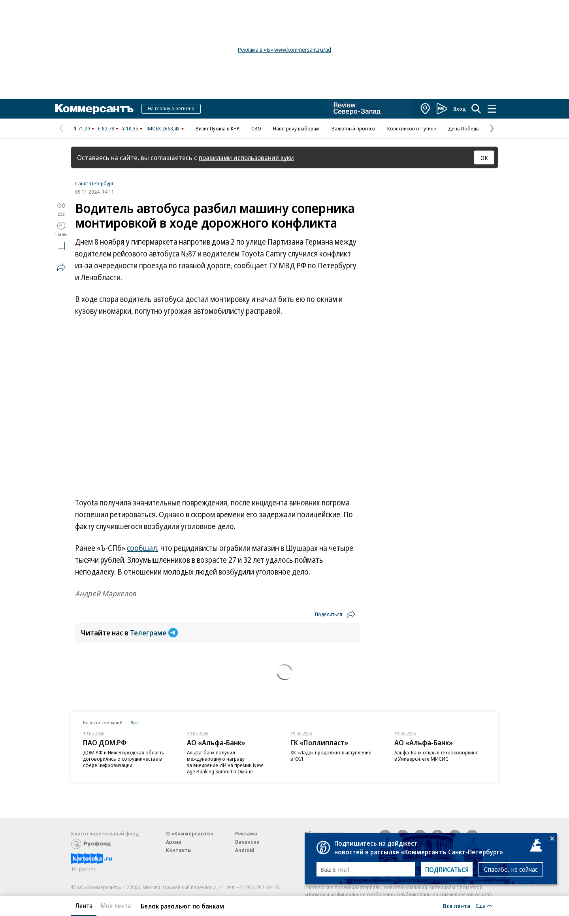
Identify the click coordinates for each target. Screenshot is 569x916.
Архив (173, 841)
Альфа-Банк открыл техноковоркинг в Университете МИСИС (436, 755)
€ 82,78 (106, 128)
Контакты (179, 850)
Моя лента (115, 905)
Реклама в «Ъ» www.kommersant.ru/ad (284, 49)
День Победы (464, 128)
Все (134, 723)
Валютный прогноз (353, 128)
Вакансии (247, 841)
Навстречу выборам (296, 128)
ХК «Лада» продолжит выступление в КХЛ (330, 755)
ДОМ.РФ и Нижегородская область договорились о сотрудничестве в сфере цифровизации (123, 759)
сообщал (142, 548)
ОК (484, 158)
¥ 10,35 (130, 128)
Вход (459, 108)
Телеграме (154, 632)
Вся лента (456, 906)
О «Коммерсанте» (189, 833)
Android (244, 850)
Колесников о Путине (411, 128)
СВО (256, 128)
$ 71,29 (82, 128)
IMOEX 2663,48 (163, 128)
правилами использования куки (246, 157)
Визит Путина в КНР (217, 128)
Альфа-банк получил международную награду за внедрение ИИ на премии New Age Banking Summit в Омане (225, 762)
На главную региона (171, 108)
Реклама (246, 833)
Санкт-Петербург (94, 183)
